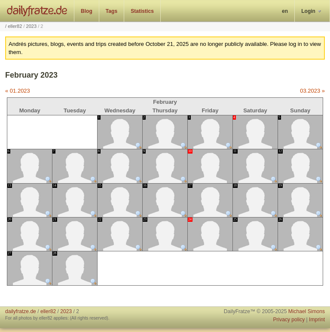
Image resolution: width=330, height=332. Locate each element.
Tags (111, 11)
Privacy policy (289, 320)
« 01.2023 (17, 91)
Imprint (317, 320)
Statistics (142, 11)
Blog (86, 11)
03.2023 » (312, 91)
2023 (31, 26)
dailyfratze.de (37, 10)
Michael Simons (306, 311)
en (285, 11)
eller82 (15, 26)
